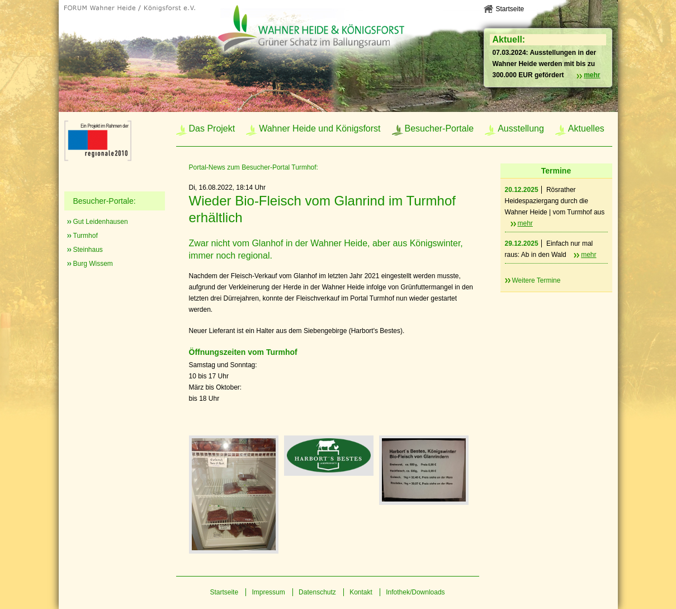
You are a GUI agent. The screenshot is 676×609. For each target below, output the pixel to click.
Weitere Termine (536, 280)
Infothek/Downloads (415, 592)
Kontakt (360, 592)
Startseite (510, 9)
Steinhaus (88, 250)
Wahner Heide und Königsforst (319, 128)
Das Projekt (212, 128)
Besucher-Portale (439, 128)
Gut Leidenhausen (100, 222)
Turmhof (85, 236)
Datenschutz (317, 592)
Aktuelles (586, 128)
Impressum (268, 592)
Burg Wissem (93, 264)
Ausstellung (521, 128)
